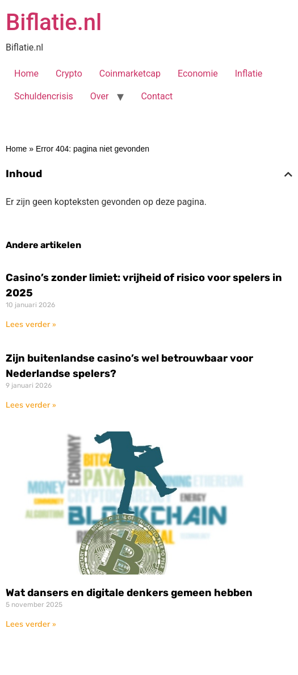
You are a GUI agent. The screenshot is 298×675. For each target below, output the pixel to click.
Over (99, 96)
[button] (288, 174)
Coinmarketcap (130, 73)
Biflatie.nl (54, 22)
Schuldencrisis (43, 96)
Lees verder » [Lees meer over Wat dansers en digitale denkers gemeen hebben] (31, 624)
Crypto (69, 73)
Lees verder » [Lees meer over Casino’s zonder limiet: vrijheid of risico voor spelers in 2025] (31, 324)
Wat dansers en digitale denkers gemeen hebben (129, 592)
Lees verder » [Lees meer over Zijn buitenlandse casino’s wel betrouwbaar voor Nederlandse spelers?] (31, 405)
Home (26, 73)
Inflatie (249, 73)
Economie (198, 73)
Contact (157, 96)
